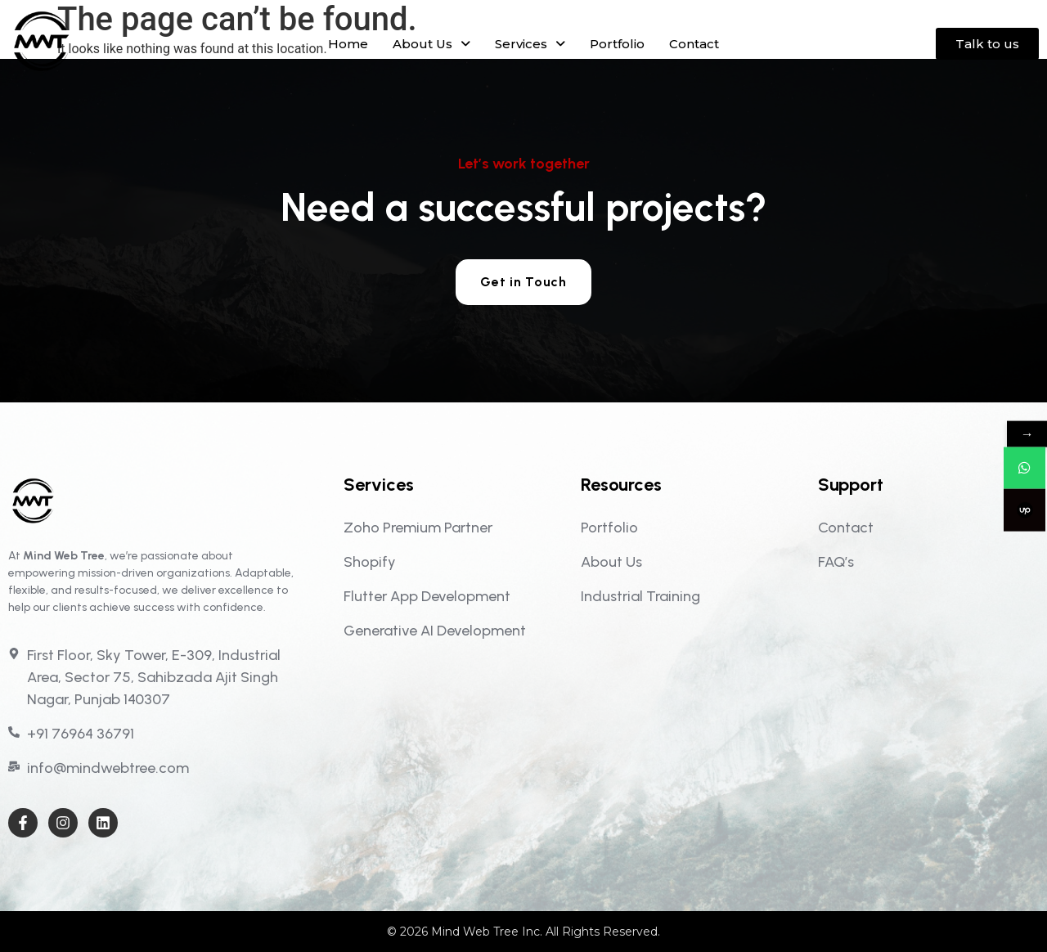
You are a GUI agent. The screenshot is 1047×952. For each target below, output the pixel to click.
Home (348, 44)
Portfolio (617, 44)
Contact (694, 44)
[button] (431, 43)
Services (530, 44)
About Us (431, 44)
